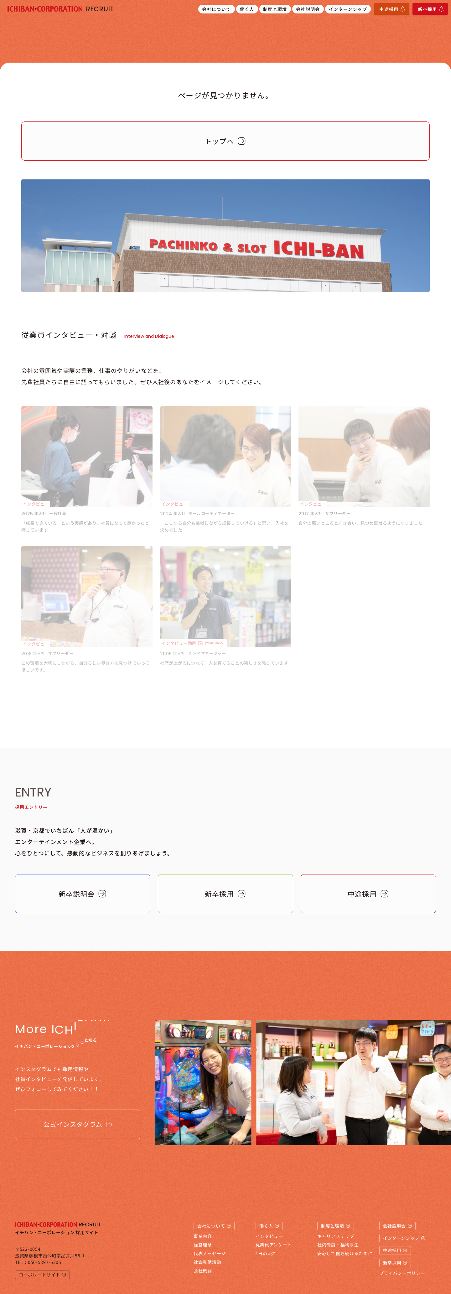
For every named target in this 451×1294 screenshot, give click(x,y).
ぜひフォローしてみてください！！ (57, 1089)
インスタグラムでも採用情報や (52, 1069)
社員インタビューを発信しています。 (59, 1079)
